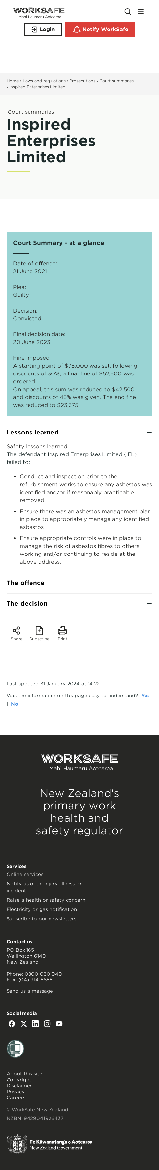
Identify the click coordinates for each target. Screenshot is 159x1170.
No (14, 704)
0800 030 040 (43, 974)
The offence (26, 582)
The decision (27, 603)
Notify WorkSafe (100, 29)
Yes (145, 695)
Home (13, 80)
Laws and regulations (44, 80)
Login (43, 29)
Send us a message (30, 991)
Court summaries (116, 80)
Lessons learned (33, 432)
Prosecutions (82, 80)
